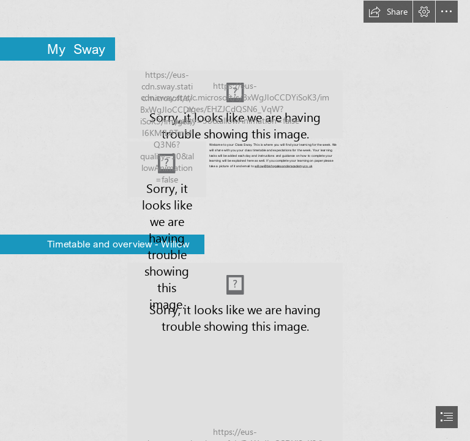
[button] (388, 12)
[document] (235, 220)
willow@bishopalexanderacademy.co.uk (283, 166)
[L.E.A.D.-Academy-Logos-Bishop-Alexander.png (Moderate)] (235, 104)
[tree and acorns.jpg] (167, 169)
